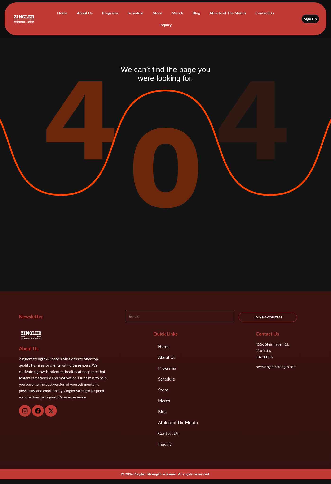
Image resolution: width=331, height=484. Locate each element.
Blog (196, 13)
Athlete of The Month (227, 13)
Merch (177, 13)
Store (157, 13)
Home (62, 13)
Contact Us (264, 13)
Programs (110, 13)
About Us (85, 13)
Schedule (135, 13)
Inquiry (165, 24)
